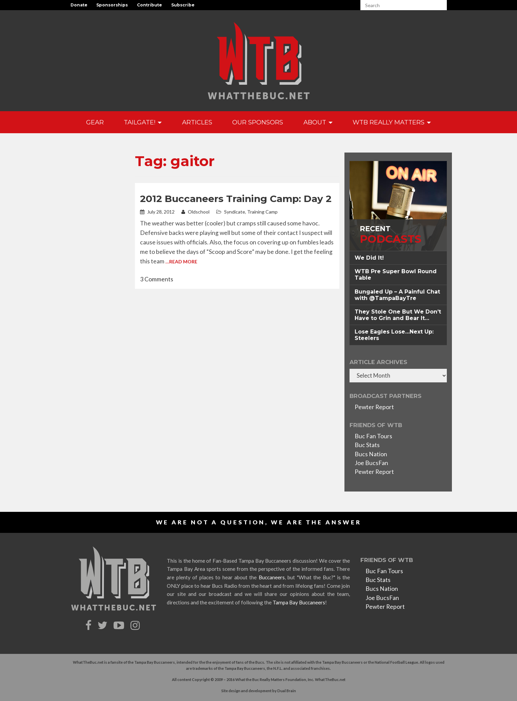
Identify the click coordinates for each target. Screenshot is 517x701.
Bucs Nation (371, 454)
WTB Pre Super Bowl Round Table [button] (396, 274)
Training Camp (262, 212)
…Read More (181, 261)
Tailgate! (143, 122)
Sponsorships (112, 4)
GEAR (95, 122)
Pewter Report (374, 406)
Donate (79, 4)
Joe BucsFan (371, 462)
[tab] (398, 257)
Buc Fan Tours (373, 436)
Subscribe (183, 4)
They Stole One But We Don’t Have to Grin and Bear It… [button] (398, 314)
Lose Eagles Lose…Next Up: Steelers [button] (394, 334)
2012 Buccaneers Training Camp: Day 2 (236, 198)
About (318, 122)
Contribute (149, 4)
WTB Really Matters (392, 122)
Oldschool (195, 212)
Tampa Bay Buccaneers (299, 602)
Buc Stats (367, 444)
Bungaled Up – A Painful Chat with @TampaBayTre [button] (397, 294)
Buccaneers (272, 577)
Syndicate (234, 212)
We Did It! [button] (369, 258)
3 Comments (156, 279)
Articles (197, 122)
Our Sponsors (257, 122)
